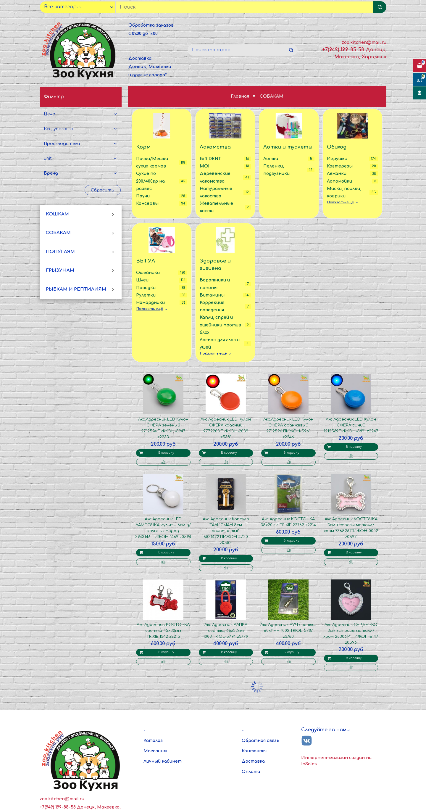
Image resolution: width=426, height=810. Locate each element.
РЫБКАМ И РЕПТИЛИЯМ (76, 289)
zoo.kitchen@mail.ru (364, 42)
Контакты (254, 751)
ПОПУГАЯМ (60, 251)
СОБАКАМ (58, 232)
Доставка (253, 761)
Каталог (153, 740)
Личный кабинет (162, 761)
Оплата (251, 771)
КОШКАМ (57, 214)
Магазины (155, 751)
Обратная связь (261, 740)
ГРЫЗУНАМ (60, 270)
